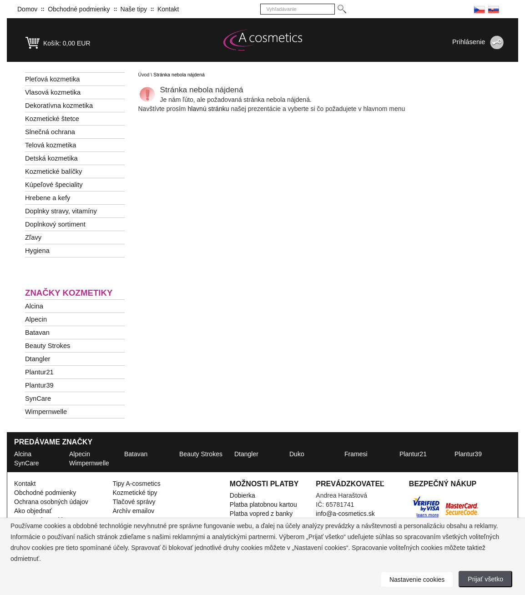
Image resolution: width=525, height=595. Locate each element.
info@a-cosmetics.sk (345, 513)
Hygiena (37, 250)
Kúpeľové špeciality (54, 184)
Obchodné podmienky (79, 9)
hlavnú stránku (209, 108)
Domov (27, 9)
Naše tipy (134, 9)
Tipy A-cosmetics (136, 483)
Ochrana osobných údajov (51, 501)
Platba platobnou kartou (263, 504)
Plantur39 (39, 385)
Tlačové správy (133, 501)
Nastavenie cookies (416, 579)
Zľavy (33, 237)
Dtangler (37, 359)
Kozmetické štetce (52, 118)
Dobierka (242, 495)
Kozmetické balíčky (53, 171)
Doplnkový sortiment (55, 224)
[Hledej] (341, 9)
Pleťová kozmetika (52, 79)
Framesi (356, 454)
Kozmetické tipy (134, 492)
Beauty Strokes (47, 345)
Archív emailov (133, 510)
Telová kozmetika (50, 145)
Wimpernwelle (46, 411)
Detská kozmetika (51, 158)
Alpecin (36, 319)
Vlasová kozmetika (53, 92)
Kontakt (168, 9)
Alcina (34, 306)
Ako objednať (33, 510)
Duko (296, 454)
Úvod (144, 74)
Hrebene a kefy (47, 198)
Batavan (37, 332)
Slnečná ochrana (50, 132)
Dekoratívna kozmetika (59, 105)
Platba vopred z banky (261, 513)
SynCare (38, 398)
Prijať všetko (485, 579)
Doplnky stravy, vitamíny (61, 211)
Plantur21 (39, 372)
